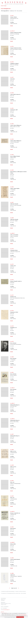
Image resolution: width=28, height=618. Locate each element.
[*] (12, 30)
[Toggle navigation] (26, 3)
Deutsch (2, 5)
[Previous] (9, 588)
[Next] (19, 588)
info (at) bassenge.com (6, 609)
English (5, 5)
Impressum (2, 611)
